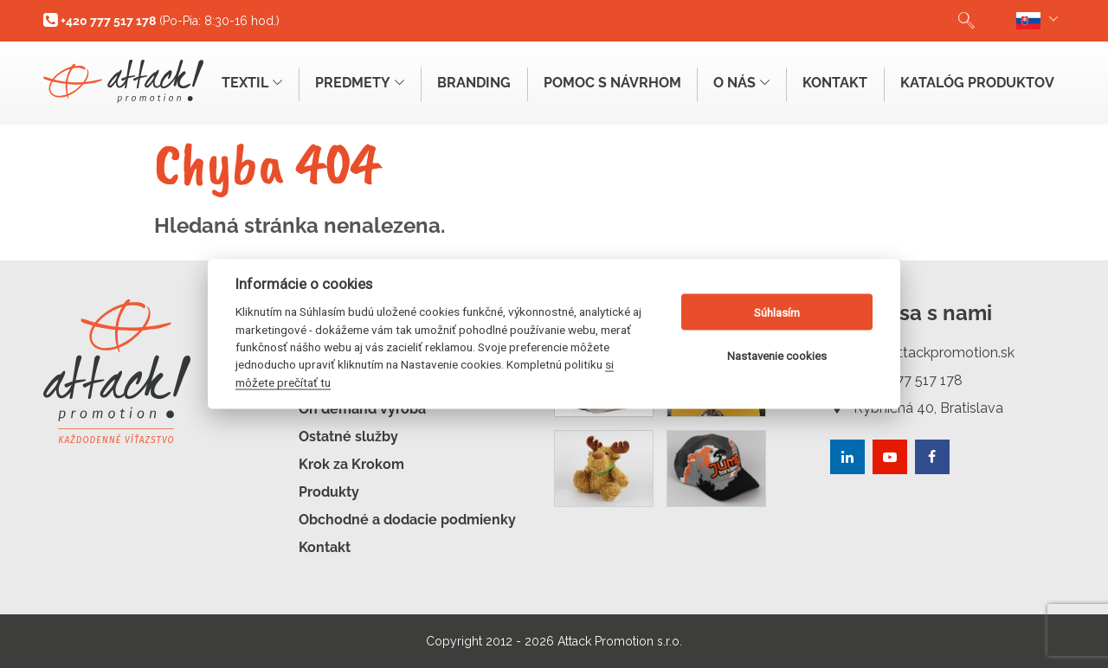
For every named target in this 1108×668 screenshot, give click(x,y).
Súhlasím (777, 311)
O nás (741, 82)
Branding (473, 82)
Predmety (358, 82)
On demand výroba (362, 409)
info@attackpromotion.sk (922, 352)
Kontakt (834, 82)
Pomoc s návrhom (611, 82)
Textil (251, 82)
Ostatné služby (348, 436)
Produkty (329, 492)
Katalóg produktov (977, 82)
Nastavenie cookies (777, 355)
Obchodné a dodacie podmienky (407, 519)
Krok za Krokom (351, 464)
